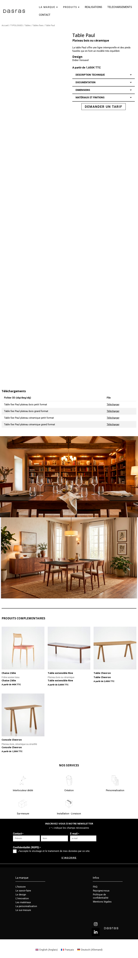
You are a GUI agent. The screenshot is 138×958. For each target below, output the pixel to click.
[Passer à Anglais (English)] (46, 950)
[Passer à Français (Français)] (67, 950)
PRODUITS (71, 7)
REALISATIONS (93, 7)
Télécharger (113, 404)
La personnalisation (26, 906)
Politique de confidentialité (100, 896)
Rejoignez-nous (101, 890)
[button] (103, 75)
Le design (21, 894)
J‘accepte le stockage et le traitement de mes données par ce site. (54, 851)
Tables (27, 25)
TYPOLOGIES (16, 25)
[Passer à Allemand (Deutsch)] (90, 950)
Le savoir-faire (23, 890)
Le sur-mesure (23, 910)
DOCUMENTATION (86, 82)
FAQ (95, 886)
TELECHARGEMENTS (119, 7)
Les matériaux (23, 902)
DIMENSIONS (83, 90)
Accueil (5, 25)
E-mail (74, 833)
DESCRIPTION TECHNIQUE (90, 74)
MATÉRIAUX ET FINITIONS (90, 97)
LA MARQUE (48, 7)
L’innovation (22, 898)
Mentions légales (102, 901)
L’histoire (21, 886)
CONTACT (44, 14)
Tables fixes (37, 25)
